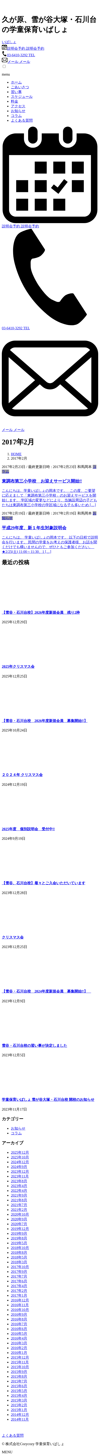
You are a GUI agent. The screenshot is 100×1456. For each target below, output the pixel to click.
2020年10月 (20, 1214)
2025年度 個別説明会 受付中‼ (28, 829)
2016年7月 (19, 1324)
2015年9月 (19, 1372)
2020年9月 (19, 1219)
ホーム (16, 82)
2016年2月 (19, 1348)
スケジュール (22, 97)
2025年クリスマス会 (18, 666)
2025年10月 (20, 1157)
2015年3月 (19, 1400)
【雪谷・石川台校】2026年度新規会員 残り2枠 (41, 612)
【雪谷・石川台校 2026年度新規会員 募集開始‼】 (45, 721)
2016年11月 (20, 1305)
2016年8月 (19, 1319)
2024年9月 (19, 1167)
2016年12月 (20, 1300)
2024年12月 (20, 1162)
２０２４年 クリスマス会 (22, 775)
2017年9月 (19, 1272)
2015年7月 (19, 1381)
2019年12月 (20, 1229)
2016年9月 (19, 1314)
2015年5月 (19, 1391)
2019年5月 (19, 1243)
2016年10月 (20, 1310)
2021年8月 (19, 1200)
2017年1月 (19, 1295)
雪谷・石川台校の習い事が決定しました (34, 1045)
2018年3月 (19, 1262)
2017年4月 (19, 1286)
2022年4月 (19, 1190)
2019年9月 (19, 1233)
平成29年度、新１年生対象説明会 (34, 527)
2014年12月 (20, 1415)
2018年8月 (19, 1252)
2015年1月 (19, 1410)
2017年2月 (19, 1291)
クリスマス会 (13, 937)
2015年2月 (19, 1405)
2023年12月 (20, 1171)
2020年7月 (19, 1224)
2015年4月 (19, 1395)
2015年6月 (19, 1386)
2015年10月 (20, 1367)
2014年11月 (20, 1419)
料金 (14, 101)
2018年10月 (20, 1248)
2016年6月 (19, 1329)
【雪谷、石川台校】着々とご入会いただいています (43, 883)
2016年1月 (19, 1353)
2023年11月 (20, 1176)
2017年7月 (19, 1276)
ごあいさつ (20, 87)
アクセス (18, 106)
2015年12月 (20, 1357)
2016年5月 (19, 1333)
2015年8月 (19, 1376)
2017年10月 (20, 1267)
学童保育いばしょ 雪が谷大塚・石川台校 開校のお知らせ (48, 1099)
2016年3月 (19, 1343)
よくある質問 (22, 120)
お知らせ (18, 111)
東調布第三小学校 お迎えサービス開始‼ (42, 481)
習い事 (16, 92)
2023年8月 (19, 1181)
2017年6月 (19, 1281)
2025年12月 (20, 1152)
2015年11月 (20, 1362)
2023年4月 (19, 1186)
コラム (16, 116)
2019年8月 (19, 1238)
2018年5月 (19, 1257)
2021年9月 (19, 1195)
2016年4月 (19, 1338)
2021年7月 (19, 1205)
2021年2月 (19, 1210)
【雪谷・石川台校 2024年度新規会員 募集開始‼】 (46, 991)
